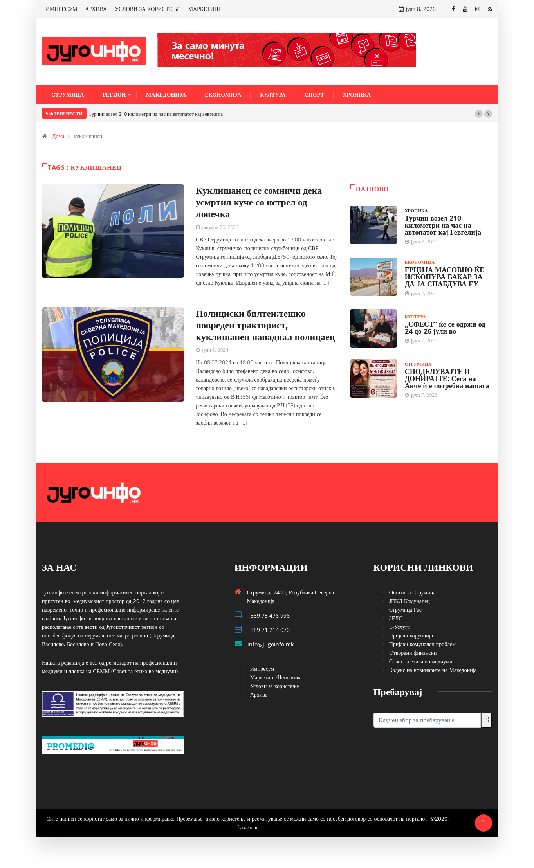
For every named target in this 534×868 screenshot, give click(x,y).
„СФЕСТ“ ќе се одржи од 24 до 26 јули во (445, 327)
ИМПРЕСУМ (62, 9)
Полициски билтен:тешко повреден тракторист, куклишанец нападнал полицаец (265, 324)
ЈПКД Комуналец (409, 601)
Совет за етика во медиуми (421, 661)
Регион (114, 94)
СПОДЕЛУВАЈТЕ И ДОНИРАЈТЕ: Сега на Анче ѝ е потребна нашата (447, 378)
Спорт (314, 94)
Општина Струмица (412, 592)
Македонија (166, 94)
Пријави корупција (411, 635)
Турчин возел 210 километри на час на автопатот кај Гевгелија (156, 113)
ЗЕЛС (395, 618)
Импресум (262, 668)
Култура (272, 94)
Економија (223, 94)
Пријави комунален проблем (422, 644)
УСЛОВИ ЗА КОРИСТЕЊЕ (147, 9)
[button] (479, 114)
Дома (58, 136)
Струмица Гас (405, 609)
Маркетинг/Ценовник (275, 677)
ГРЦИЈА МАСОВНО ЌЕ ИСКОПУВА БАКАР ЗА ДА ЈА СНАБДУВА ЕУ (445, 276)
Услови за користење (274, 686)
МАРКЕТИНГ (205, 9)
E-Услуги (400, 626)
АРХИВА (96, 9)
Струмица (67, 94)
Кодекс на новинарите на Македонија (433, 670)
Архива (258, 694)
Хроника (357, 94)
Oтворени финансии (413, 652)
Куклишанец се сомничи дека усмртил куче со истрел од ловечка (259, 202)
